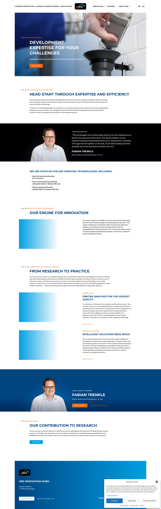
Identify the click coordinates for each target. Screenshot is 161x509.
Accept (114, 501)
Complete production (24, 6)
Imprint (141, 505)
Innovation (99, 6)
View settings (149, 501)
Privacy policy (134, 505)
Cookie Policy (124, 505)
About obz (125, 6)
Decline (132, 501)
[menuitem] (139, 6)
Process (112, 6)
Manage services (112, 495)
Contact (102, 498)
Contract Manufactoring (47, 6)
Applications (66, 6)
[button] (157, 482)
